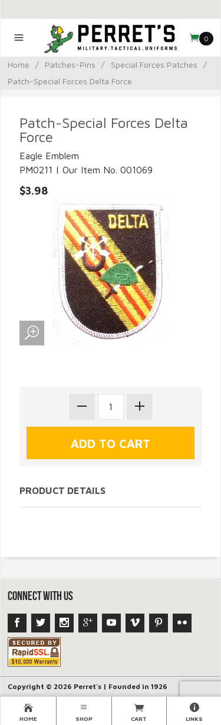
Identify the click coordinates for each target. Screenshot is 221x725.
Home (18, 65)
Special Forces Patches (154, 65)
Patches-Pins (70, 65)
